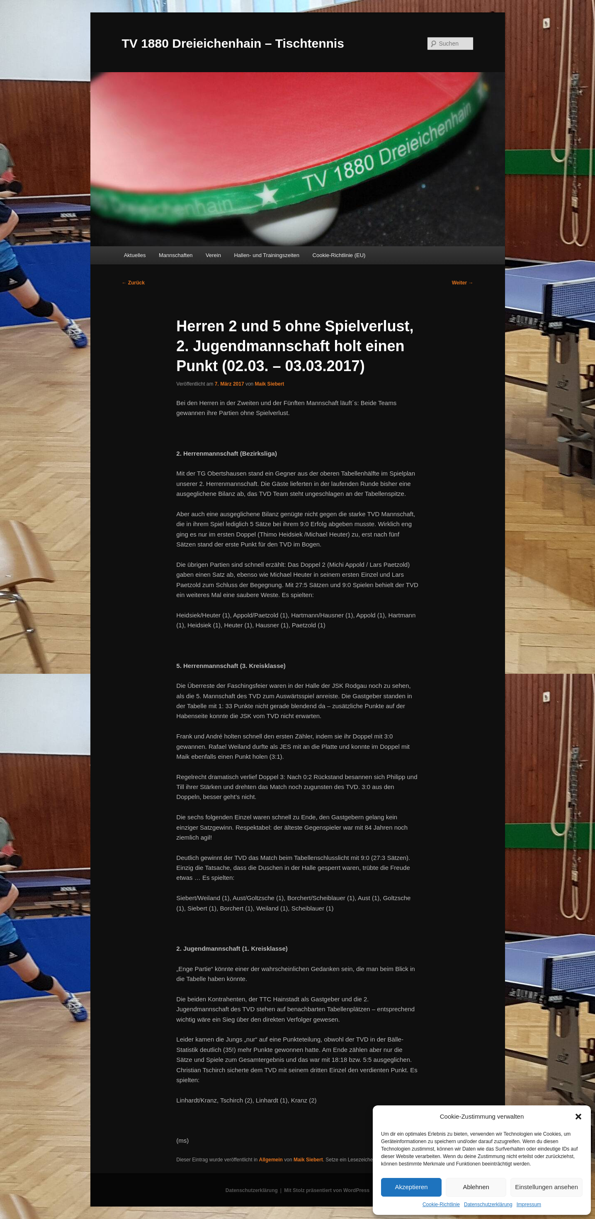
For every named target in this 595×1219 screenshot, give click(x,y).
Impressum (529, 1204)
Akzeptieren (411, 1186)
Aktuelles (135, 255)
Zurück (133, 283)
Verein (213, 255)
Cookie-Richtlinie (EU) (339, 255)
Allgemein (271, 1160)
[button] (578, 1116)
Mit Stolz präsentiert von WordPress (326, 1190)
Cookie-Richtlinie (441, 1204)
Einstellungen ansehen (546, 1186)
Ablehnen (476, 1186)
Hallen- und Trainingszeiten (266, 255)
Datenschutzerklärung (488, 1204)
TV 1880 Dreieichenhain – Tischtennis (233, 43)
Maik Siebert (269, 384)
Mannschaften (176, 255)
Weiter (463, 283)
